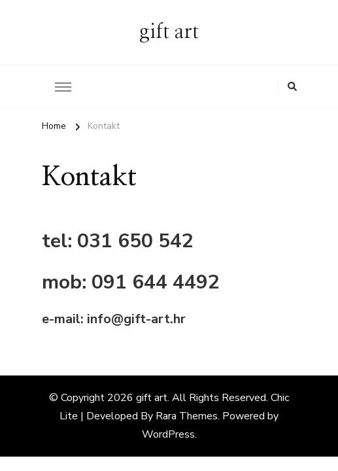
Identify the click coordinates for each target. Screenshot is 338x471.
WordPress (168, 434)
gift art (169, 32)
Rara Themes (187, 416)
